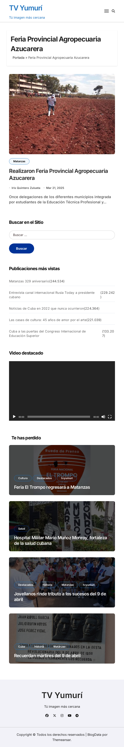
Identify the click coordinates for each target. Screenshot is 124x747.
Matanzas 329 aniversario (29, 281)
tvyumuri (67, 478)
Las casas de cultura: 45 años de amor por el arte (47, 320)
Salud (21, 528)
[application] (62, 391)
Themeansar (61, 740)
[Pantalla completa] (110, 417)
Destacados (44, 478)
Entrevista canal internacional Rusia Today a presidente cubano (52, 295)
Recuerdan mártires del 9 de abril (47, 655)
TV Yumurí (25, 8)
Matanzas (19, 161)
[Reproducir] (14, 417)
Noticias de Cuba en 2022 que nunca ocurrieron (46, 308)
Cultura (22, 478)
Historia (47, 584)
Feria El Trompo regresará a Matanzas (52, 487)
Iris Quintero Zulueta (26, 188)
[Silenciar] (103, 417)
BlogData (94, 735)
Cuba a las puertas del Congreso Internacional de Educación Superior (47, 333)
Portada (18, 58)
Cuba (21, 646)
